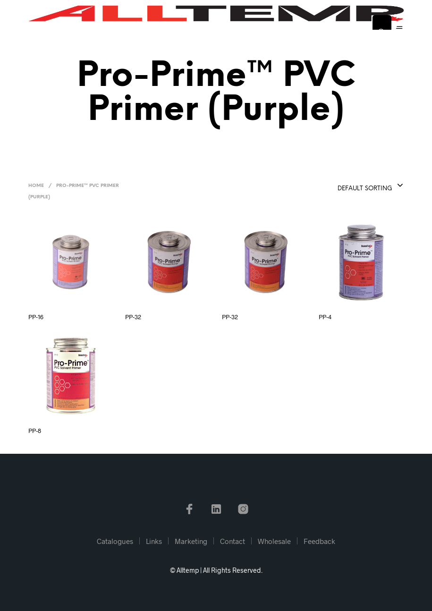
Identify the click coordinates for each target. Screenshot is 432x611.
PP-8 (34, 430)
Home (36, 185)
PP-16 (35, 317)
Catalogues (115, 541)
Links (154, 541)
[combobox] (346, 186)
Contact (232, 541)
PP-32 (133, 317)
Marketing (191, 541)
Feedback (319, 541)
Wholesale (274, 541)
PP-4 (325, 317)
